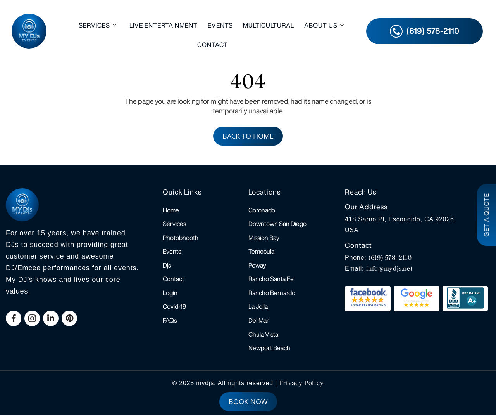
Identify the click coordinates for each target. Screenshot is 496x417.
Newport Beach (269, 350)
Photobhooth (180, 238)
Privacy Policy (301, 385)
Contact (212, 45)
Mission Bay (263, 238)
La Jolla (258, 308)
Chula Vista (263, 336)
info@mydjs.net (389, 268)
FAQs (170, 322)
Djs (167, 266)
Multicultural (268, 25)
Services (98, 25)
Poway (257, 266)
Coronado (261, 210)
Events (220, 25)
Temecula (261, 252)
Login (170, 294)
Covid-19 (174, 308)
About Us (324, 25)
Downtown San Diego (277, 224)
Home (171, 210)
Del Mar (258, 322)
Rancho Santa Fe (271, 280)
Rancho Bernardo (271, 294)
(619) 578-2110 (390, 257)
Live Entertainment (163, 25)
